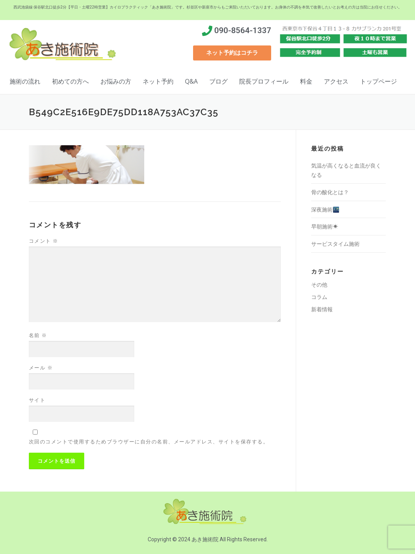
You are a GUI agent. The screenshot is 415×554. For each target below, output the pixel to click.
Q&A (191, 81)
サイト (37, 399)
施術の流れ (25, 81)
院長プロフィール (263, 81)
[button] (232, 52)
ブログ (218, 81)
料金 (306, 81)
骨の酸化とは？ (330, 192)
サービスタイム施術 (335, 243)
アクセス (336, 81)
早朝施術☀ (324, 226)
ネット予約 (158, 81)
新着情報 (322, 309)
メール (41, 367)
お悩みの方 (115, 81)
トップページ (378, 81)
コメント (43, 240)
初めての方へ (70, 81)
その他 (319, 284)
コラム (319, 297)
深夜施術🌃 (325, 209)
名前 (38, 335)
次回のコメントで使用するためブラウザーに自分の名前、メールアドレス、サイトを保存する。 (149, 441)
